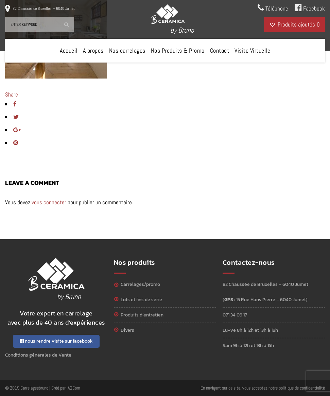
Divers (127, 330)
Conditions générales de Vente (38, 355)
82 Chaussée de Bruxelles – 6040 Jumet (44, 8)
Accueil (68, 50)
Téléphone (273, 7)
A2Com (74, 388)
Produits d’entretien (142, 314)
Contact (219, 50)
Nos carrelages (127, 50)
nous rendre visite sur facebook (56, 341)
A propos (93, 50)
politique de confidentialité (302, 388)
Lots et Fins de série (141, 299)
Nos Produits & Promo (178, 50)
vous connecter (49, 202)
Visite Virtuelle (252, 50)
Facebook (310, 7)
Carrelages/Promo (140, 284)
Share (11, 94)
